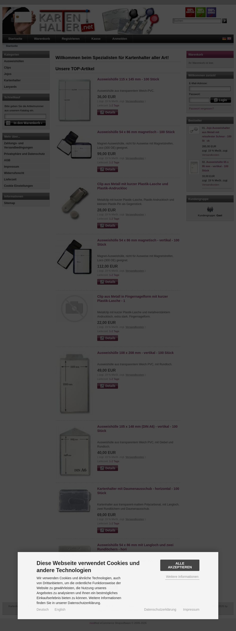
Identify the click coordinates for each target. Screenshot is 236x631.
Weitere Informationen (182, 577)
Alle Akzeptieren (180, 565)
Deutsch (43, 609)
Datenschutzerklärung (160, 609)
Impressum (191, 609)
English (60, 609)
